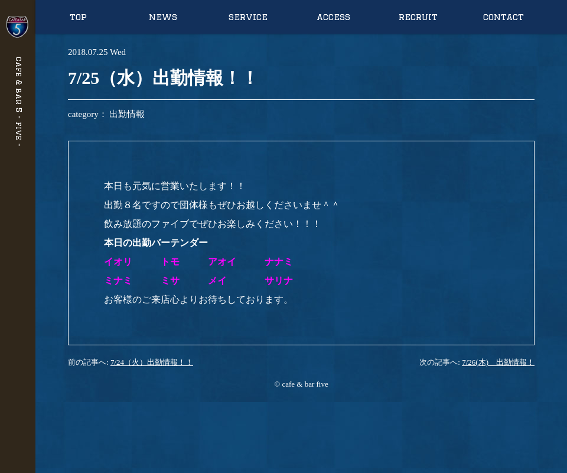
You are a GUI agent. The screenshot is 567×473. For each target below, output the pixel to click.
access (333, 17)
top (78, 17)
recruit (418, 17)
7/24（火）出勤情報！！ (151, 362)
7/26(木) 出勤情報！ (498, 362)
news (163, 17)
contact (503, 17)
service (248, 17)
